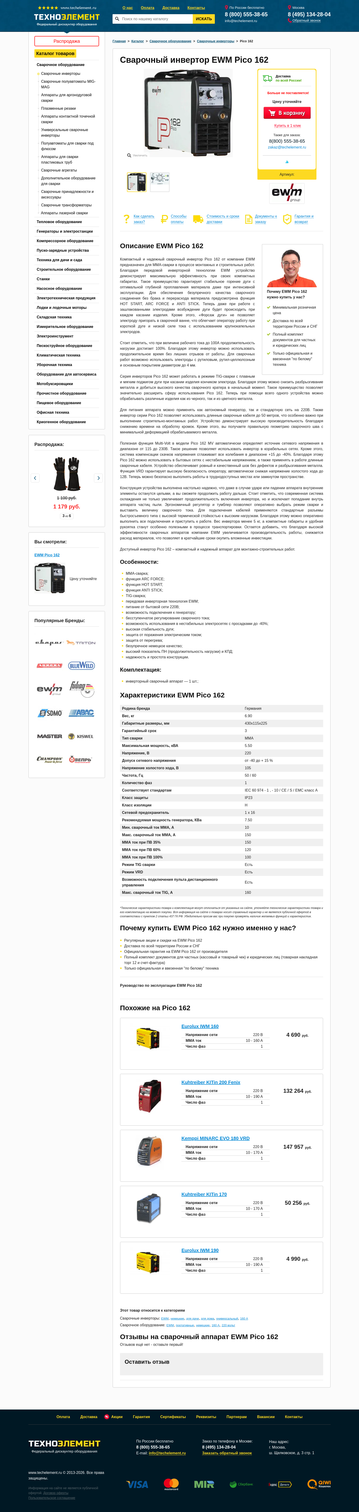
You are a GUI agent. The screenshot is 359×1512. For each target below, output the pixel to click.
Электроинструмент (55, 336)
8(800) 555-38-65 (287, 141)
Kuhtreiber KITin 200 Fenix (210, 1082)
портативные (185, 1325)
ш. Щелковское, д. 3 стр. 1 (291, 1453)
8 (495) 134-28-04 (309, 14)
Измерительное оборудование (65, 327)
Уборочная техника (54, 365)
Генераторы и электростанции (65, 231)
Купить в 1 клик (287, 126)
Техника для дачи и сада (59, 260)
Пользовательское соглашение (51, 1498)
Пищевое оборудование (59, 403)
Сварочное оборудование (61, 65)
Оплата (147, 8)
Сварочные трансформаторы (66, 205)
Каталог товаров (55, 53)
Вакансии (266, 1417)
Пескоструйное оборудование (64, 346)
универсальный (227, 1318)
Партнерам (236, 1417)
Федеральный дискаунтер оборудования (64, 1447)
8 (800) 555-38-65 (246, 14)
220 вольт (228, 1325)
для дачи (192, 1318)
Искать (204, 19)
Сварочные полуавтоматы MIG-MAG (68, 84)
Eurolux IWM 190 (200, 1250)
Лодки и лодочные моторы (61, 308)
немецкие (177, 1318)
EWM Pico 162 (47, 553)
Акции (117, 1417)
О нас (128, 8)
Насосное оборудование (59, 289)
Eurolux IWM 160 (200, 1026)
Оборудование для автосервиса (66, 374)
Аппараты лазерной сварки (64, 213)
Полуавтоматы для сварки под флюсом (67, 146)
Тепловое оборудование (59, 222)
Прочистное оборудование (61, 393)
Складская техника (54, 317)
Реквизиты (206, 1417)
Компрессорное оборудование (65, 241)
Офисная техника (53, 412)
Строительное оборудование (64, 269)
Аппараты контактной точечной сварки (68, 119)
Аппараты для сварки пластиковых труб (59, 159)
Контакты (196, 8)
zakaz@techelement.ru (287, 147)
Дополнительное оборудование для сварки (68, 181)
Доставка (171, 8)
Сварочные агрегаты (59, 170)
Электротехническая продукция (66, 298)
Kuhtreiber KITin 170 (204, 1194)
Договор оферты (55, 1493)
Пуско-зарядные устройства (63, 250)
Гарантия (141, 1417)
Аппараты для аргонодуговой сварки (66, 97)
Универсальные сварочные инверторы (64, 132)
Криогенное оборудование (61, 422)
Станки (43, 279)
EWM (165, 1318)
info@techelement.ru (241, 21)
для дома (207, 1318)
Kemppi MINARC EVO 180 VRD (215, 1138)
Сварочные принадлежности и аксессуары (67, 194)
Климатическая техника (58, 355)
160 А (244, 1318)
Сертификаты (173, 1417)
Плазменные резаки (58, 108)
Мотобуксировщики (55, 384)
